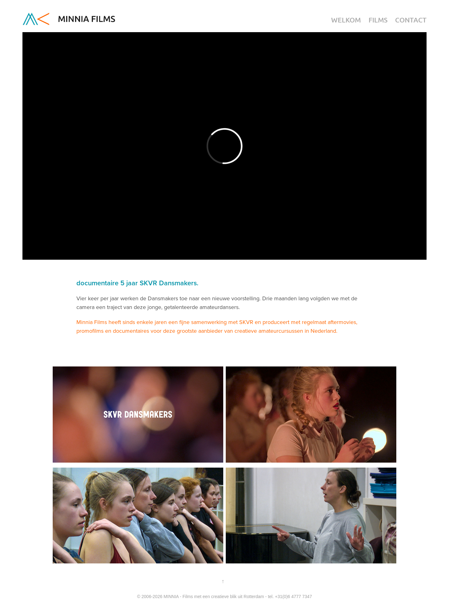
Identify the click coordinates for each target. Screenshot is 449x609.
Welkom (346, 20)
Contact (411, 20)
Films (378, 20)
